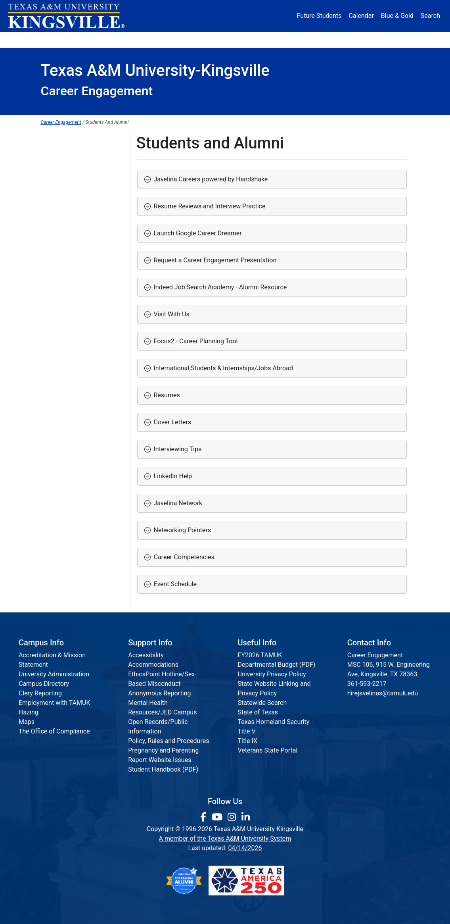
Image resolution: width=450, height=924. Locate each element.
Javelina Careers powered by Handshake (209, 179)
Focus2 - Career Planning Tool (194, 341)
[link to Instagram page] (233, 817)
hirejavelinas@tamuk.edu (382, 693)
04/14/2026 (245, 848)
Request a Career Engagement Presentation (214, 260)
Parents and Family (68, 206)
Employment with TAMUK (54, 702)
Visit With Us (170, 314)
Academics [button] (160, 39)
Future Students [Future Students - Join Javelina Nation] (319, 15)
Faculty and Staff (64, 190)
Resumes (165, 395)
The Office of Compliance (54, 731)
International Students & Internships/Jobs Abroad (222, 368)
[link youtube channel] (218, 817)
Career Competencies (182, 557)
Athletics (349, 39)
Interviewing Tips (176, 449)
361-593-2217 (367, 683)
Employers (56, 174)
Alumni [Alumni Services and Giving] (307, 39)
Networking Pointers (181, 530)
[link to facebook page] (204, 817)
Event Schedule (174, 584)
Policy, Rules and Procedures (168, 741)
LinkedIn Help (171, 476)
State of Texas (258, 712)
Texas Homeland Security (274, 722)
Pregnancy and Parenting (163, 750)
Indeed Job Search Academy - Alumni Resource (219, 287)
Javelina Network (177, 503)
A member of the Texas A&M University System (225, 838)
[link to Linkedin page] (245, 817)
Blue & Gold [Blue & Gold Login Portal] (397, 15)
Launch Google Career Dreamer (196, 233)
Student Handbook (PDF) (163, 769)
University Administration (54, 674)
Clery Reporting (40, 693)
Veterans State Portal (268, 750)
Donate (390, 39)
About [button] (58, 39)
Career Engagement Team (77, 223)
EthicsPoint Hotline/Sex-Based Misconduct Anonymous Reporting (162, 683)
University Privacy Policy (272, 674)
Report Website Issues (159, 760)
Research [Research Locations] (212, 39)
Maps (26, 722)
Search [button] (430, 15)
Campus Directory (44, 683)
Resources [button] (259, 39)
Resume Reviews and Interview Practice (208, 206)
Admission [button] (105, 39)
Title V (247, 731)
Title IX (248, 741)
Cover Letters (171, 422)
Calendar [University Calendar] (361, 15)
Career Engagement (61, 122)
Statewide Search (262, 702)
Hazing (28, 712)
